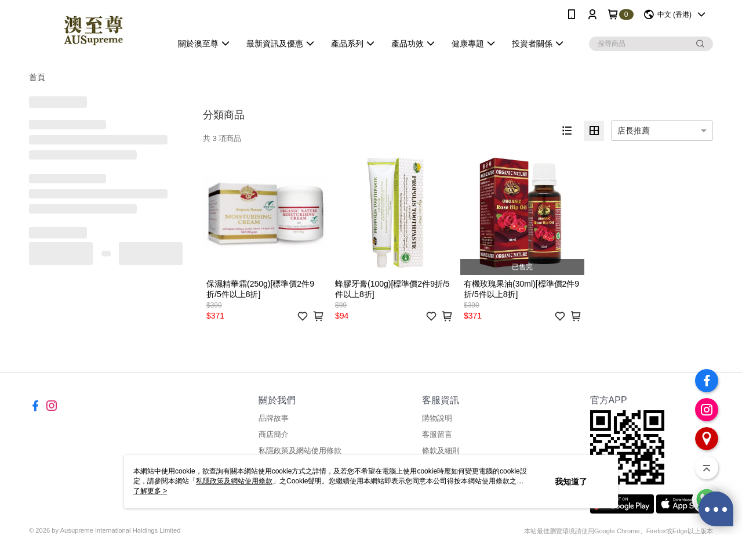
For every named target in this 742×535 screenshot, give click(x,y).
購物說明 (437, 418)
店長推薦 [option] (633, 130)
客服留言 (437, 434)
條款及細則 (441, 450)
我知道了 (571, 481)
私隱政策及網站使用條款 (300, 450)
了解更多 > (150, 491)
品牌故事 (274, 418)
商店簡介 (274, 434)
